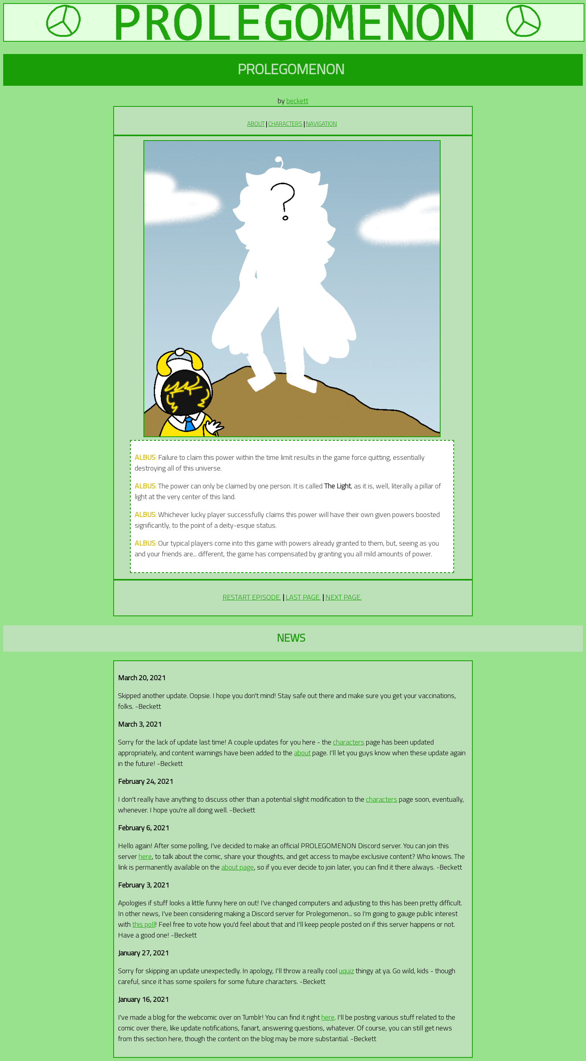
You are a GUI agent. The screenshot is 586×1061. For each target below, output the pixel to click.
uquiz (346, 970)
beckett (297, 100)
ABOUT (256, 123)
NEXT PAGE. (343, 597)
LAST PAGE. (303, 597)
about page (237, 867)
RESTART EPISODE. (251, 597)
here (145, 856)
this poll (143, 924)
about (302, 752)
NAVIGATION (321, 123)
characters (348, 742)
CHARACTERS (285, 123)
